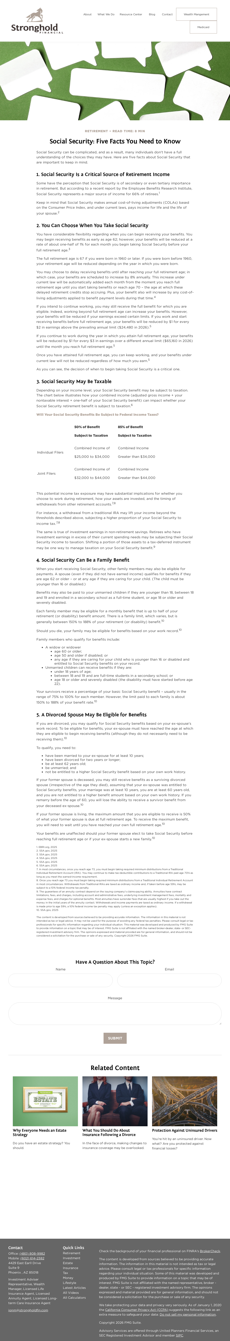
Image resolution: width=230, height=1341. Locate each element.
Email (169, 969)
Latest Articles (74, 1288)
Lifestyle (69, 1283)
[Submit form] (115, 1038)
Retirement (71, 1253)
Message (115, 998)
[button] (87, 14)
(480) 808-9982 (32, 1253)
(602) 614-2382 (32, 1258)
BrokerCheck (210, 1251)
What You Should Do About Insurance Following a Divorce (109, 1132)
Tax (65, 1273)
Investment (71, 1258)
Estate (68, 1263)
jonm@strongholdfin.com (28, 1310)
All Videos (71, 1292)
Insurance (70, 1268)
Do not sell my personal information (188, 1314)
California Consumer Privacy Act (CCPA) (136, 1310)
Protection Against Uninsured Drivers (184, 1130)
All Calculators (74, 1297)
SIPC (179, 1335)
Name (61, 969)
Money (68, 1278)
